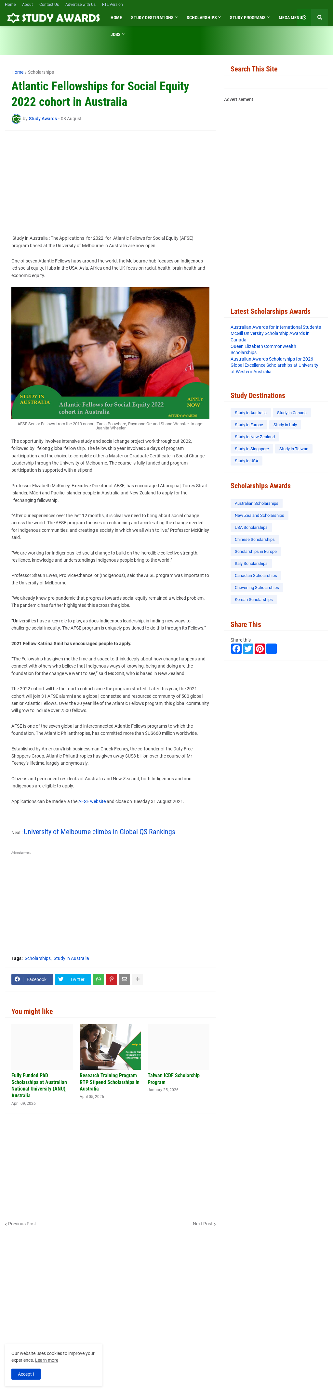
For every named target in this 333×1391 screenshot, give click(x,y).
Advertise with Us (80, 4)
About (27, 4)
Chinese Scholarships (255, 539)
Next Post (203, 1223)
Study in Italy (285, 424)
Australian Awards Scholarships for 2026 (272, 359)
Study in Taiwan (293, 448)
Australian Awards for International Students (276, 327)
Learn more (46, 1360)
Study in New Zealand (255, 436)
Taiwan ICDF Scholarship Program (174, 1078)
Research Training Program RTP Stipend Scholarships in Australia (110, 1082)
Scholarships (41, 72)
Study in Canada (292, 412)
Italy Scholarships (251, 563)
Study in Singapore (252, 448)
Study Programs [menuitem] (248, 17)
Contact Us (49, 4)
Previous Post (22, 1223)
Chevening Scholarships (257, 587)
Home (10, 4)
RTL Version (112, 4)
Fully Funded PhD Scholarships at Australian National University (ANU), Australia (39, 1085)
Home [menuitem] (116, 17)
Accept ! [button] (26, 1374)
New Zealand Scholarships (259, 515)
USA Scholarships (251, 527)
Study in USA (246, 460)
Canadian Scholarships (256, 575)
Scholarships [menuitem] (202, 17)
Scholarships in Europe (256, 551)
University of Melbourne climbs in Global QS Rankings (99, 832)
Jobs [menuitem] (116, 34)
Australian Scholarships (256, 503)
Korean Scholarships (254, 599)
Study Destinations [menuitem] (152, 17)
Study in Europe (249, 424)
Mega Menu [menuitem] (290, 17)
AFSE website (92, 801)
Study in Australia (71, 958)
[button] (304, 17)
